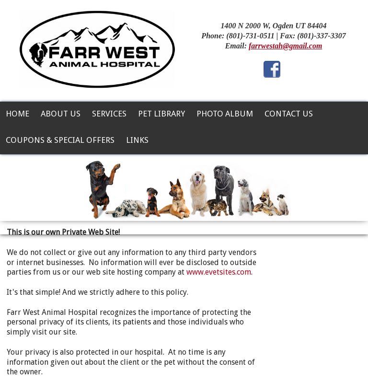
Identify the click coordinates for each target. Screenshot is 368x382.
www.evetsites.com (218, 272)
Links (137, 140)
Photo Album (224, 113)
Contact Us (288, 113)
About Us (60, 113)
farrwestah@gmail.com (285, 46)
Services (109, 113)
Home (17, 113)
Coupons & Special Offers (60, 140)
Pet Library (161, 113)
